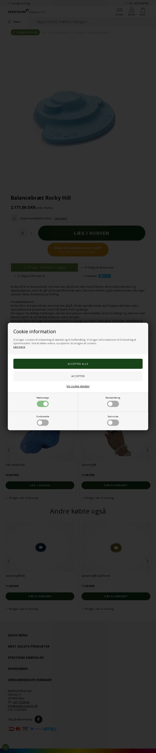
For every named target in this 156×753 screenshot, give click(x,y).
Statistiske (113, 420)
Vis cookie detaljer (78, 386)
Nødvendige (43, 401)
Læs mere (19, 346)
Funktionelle (42, 420)
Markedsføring (113, 401)
